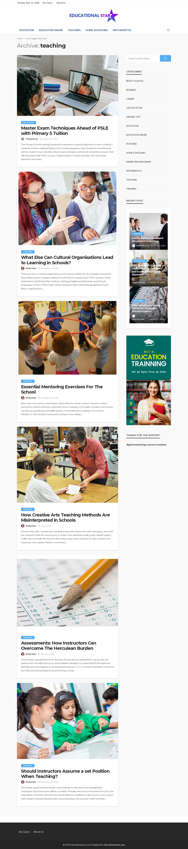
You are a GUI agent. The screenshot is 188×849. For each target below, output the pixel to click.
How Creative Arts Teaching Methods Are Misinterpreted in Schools (65, 517)
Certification (134, 108)
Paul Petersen (142, 245)
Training (131, 188)
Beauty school (135, 81)
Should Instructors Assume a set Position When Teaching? (65, 774)
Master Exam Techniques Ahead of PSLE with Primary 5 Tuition (64, 131)
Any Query (47, 2)
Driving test (133, 117)
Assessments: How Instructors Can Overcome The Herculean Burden (58, 645)
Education (26, 30)
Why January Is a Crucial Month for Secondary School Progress (146, 308)
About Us (61, 2)
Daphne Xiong (138, 282)
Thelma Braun (31, 139)
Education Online (51, 30)
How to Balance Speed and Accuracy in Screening (147, 240)
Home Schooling (97, 30)
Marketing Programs (138, 161)
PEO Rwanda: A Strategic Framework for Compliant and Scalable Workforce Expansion (147, 270)
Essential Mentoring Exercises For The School (62, 389)
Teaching (74, 30)
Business (131, 90)
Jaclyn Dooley (138, 319)
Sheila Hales (30, 268)
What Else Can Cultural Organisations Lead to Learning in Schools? (67, 260)
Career (130, 99)
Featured (131, 144)
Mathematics (122, 30)
